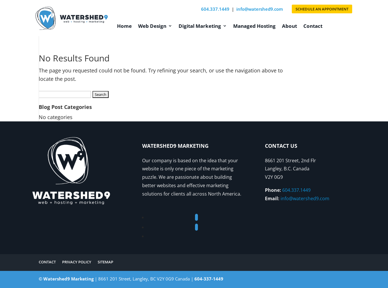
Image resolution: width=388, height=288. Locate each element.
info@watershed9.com (259, 9)
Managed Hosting (254, 26)
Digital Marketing (200, 26)
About (289, 26)
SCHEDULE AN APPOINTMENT (322, 9)
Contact (312, 26)
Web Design (152, 26)
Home (124, 26)
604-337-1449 (208, 279)
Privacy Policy (76, 262)
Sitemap (105, 262)
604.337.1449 (215, 9)
